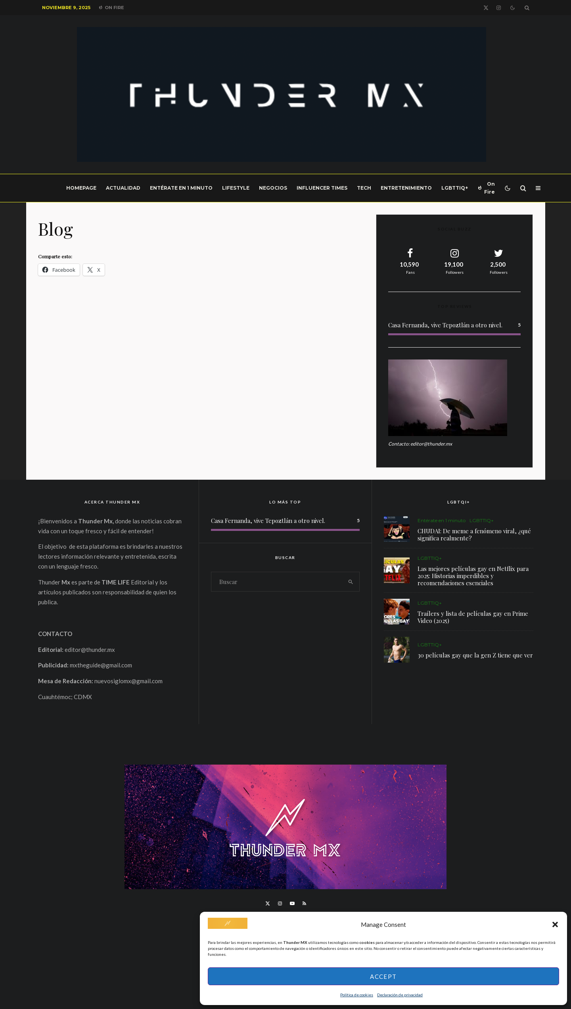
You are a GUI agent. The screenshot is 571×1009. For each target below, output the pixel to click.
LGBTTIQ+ (454, 188)
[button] (555, 924)
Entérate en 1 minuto (181, 188)
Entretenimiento (406, 188)
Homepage (81, 188)
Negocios (273, 188)
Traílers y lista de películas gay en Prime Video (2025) (473, 618)
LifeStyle (235, 188)
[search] (350, 581)
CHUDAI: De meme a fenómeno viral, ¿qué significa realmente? (474, 534)
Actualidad (123, 188)
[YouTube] (292, 903)
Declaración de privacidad (400, 994)
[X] (485, 7)
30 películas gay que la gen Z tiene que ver (475, 659)
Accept (383, 976)
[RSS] (304, 903)
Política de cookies (356, 994)
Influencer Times (322, 188)
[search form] (276, 581)
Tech (364, 188)
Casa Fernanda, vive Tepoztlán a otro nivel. (445, 325)
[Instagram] (498, 7)
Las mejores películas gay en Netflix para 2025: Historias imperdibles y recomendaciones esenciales (473, 575)
